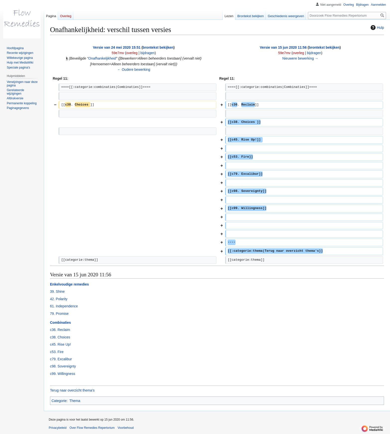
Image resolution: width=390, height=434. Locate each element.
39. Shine (57, 291)
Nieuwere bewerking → (300, 58)
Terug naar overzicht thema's (72, 390)
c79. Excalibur (61, 359)
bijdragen (147, 53)
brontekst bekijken (158, 47)
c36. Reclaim (60, 330)
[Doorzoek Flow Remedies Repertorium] (347, 15)
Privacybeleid (57, 428)
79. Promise (59, 314)
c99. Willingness (62, 374)
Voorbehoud (126, 428)
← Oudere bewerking (133, 70)
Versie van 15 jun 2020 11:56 (283, 47)
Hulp (376, 27)
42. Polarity (58, 299)
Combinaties (60, 323)
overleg (132, 53)
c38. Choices (60, 337)
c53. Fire (56, 352)
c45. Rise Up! (60, 344)
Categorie (59, 401)
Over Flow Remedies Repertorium (91, 428)
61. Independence (64, 306)
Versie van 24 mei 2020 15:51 (117, 47)
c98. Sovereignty (63, 366)
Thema (74, 401)
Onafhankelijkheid (102, 58)
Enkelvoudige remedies (69, 284)
